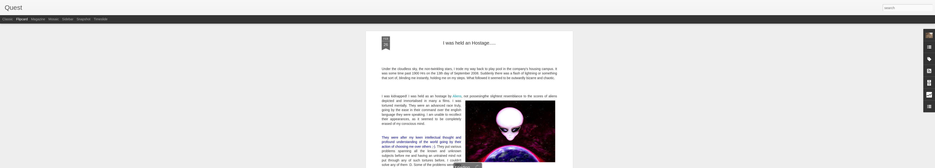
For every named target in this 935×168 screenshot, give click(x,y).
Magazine (38, 19)
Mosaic (53, 19)
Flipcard (22, 19)
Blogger (482, 165)
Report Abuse (496, 165)
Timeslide (101, 19)
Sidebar (67, 19)
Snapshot (83, 19)
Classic (7, 19)
